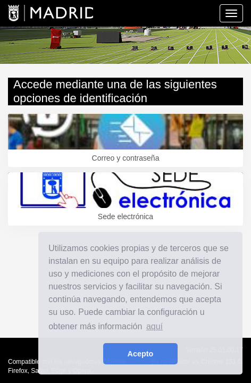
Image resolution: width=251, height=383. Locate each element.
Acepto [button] (141, 353)
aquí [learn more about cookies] (154, 326)
